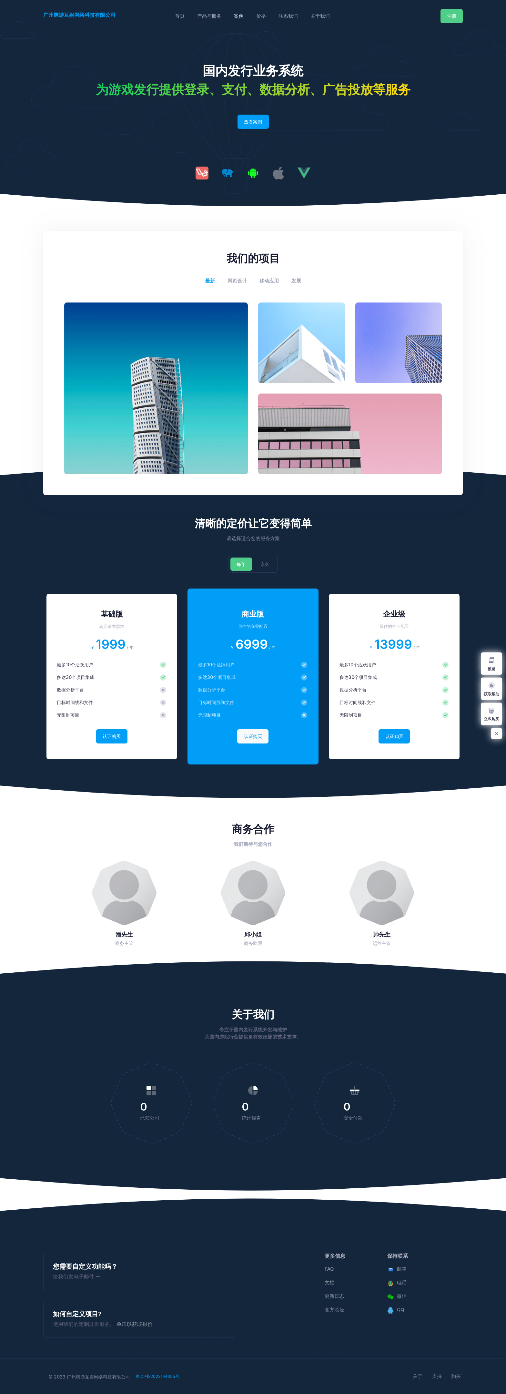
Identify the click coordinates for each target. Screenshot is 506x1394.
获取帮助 (491, 688)
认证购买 (112, 736)
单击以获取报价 (134, 1324)
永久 (264, 564)
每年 (241, 564)
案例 (239, 16)
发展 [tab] (296, 281)
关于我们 (320, 16)
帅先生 (381, 934)
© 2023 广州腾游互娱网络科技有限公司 (89, 1376)
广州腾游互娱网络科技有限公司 (79, 15)
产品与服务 (209, 16)
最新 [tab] (210, 281)
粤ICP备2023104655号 (157, 1376)
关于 (417, 1376)
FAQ (329, 1269)
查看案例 (253, 121)
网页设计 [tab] (237, 281)
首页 (180, 16)
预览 (491, 663)
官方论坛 (334, 1310)
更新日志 (334, 1296)
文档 (329, 1283)
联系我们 (288, 16)
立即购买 (491, 713)
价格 (261, 16)
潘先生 (124, 934)
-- (98, 1276)
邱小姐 (253, 934)
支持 (437, 1376)
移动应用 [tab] (269, 281)
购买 (456, 1376)
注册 (451, 16)
